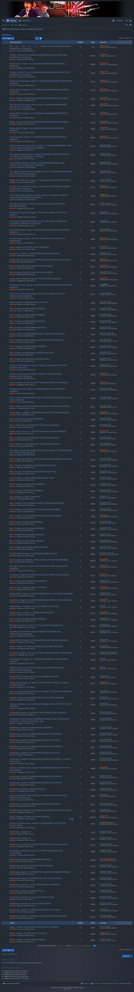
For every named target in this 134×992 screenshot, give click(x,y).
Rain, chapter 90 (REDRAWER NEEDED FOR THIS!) (31, 352)
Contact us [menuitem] (86, 983)
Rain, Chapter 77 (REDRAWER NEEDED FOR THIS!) (31, 478)
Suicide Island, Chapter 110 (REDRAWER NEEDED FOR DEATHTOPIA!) (40, 810)
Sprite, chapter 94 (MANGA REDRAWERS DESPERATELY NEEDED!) (38, 98)
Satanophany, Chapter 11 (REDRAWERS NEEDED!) (31, 612)
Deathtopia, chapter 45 (19, 832)
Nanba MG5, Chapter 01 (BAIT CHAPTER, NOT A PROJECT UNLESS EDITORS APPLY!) (39, 683)
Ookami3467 (106, 718)
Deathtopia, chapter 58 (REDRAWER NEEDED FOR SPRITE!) (35, 782)
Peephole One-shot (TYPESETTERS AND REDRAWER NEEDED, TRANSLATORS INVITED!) (36, 668)
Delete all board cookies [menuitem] (110, 983)
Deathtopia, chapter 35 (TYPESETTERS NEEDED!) (31, 865)
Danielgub (105, 145)
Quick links (4, 21)
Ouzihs (104, 909)
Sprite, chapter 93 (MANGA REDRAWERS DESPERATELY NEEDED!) (38, 122)
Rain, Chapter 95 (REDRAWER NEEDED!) (27, 315)
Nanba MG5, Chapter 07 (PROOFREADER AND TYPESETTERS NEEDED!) (41, 593)
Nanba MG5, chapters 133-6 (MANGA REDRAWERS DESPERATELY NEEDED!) (38, 114)
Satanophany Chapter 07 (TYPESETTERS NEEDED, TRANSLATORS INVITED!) (38, 660)
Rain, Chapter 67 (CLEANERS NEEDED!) (26, 541)
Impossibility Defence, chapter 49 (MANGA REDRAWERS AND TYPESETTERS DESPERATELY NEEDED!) (37, 164)
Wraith (13, 51)
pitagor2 (104, 253)
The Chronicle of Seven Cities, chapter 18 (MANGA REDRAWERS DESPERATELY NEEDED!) (38, 105)
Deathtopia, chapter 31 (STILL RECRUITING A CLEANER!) (34, 884)
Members (26, 20)
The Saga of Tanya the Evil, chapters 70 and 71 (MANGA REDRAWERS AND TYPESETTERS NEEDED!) (40, 172)
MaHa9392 (105, 593)
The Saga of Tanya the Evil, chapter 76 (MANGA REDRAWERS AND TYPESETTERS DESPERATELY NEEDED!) (39, 155)
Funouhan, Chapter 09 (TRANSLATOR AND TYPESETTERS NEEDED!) (39, 575)
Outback (104, 364)
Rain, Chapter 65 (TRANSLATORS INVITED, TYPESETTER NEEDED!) (38, 560)
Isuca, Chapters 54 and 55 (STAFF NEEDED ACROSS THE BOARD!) (38, 382)
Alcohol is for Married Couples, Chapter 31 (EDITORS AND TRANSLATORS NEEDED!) (35, 375)
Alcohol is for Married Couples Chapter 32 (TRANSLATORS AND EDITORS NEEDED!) (37, 366)
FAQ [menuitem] (114, 21)
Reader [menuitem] (120, 20)
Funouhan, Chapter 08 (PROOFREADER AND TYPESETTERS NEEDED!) (40, 600)
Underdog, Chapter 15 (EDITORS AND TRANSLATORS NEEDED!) (37, 712)
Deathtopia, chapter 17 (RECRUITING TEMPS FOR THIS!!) (34, 910)
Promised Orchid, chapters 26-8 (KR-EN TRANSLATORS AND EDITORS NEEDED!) (40, 286)
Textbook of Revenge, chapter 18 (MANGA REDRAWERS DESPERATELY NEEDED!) (41, 82)
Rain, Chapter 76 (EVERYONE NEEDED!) (27, 484)
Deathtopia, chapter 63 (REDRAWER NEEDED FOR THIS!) (34, 740)
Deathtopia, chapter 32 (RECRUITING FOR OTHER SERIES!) (35, 878)
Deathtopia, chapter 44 (19, 838)
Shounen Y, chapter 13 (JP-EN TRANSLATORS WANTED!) (34, 253)
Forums (12, 20)
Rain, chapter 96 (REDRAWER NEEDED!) (27, 308)
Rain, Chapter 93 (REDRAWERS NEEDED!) (27, 327)
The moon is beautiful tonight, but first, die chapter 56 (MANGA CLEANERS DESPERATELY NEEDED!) (38, 222)
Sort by (74, 945)
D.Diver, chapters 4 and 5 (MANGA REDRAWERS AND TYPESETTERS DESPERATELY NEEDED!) (39, 73)
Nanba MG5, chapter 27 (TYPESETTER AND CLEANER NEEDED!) (37, 431)
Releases (39, 29)
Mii (103, 605)
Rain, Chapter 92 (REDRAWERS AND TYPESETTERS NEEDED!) (36, 340)
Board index (15, 29)
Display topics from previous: (52, 945)
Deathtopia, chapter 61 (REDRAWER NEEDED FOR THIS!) (34, 753)
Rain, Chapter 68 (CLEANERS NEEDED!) (26, 534)
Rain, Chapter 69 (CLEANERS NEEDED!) (26, 528)
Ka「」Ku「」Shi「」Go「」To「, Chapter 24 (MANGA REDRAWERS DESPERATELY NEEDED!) (40, 47)
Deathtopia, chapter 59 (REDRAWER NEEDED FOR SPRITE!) (35, 776)
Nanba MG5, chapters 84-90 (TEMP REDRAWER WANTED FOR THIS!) (40, 259)
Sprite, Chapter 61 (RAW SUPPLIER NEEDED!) (29, 816)
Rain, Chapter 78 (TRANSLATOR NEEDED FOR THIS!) (32, 471)
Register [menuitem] (131, 21)
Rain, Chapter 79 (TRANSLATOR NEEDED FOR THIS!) (32, 465)
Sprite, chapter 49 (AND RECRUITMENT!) (27, 939)
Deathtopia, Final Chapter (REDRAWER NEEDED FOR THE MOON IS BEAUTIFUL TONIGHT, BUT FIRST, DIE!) (39, 720)
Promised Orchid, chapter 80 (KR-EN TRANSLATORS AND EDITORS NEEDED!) (39, 231)
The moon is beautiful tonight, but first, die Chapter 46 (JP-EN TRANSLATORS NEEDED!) (37, 294)
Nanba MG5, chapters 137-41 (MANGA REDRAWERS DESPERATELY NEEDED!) (39, 90)
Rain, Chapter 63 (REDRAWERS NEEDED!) (27, 619)
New (7, 38)
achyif (104, 284)
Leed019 (104, 691)
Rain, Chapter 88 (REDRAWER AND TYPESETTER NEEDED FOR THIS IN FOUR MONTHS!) (40, 398)
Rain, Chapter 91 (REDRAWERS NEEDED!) (27, 346)
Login (15, 25)
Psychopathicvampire (109, 652)
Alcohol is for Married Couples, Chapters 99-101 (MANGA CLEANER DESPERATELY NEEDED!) (39, 187)
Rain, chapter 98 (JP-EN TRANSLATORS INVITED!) (31, 272)
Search (6, 25)
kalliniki (104, 703)
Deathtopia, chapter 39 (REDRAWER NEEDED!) (30, 859)
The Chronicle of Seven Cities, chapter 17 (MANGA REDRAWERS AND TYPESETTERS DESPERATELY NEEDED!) (40, 146)
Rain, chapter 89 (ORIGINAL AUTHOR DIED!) (29, 359)
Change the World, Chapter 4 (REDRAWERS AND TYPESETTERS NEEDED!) (37, 390)
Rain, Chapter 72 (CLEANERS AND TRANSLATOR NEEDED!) (35, 515)
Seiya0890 (105, 229)
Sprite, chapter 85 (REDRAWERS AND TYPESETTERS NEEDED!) (37, 334)
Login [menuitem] (127, 21)
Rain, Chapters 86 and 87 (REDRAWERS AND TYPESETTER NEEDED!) (39, 406)
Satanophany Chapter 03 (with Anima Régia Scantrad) (33, 676)
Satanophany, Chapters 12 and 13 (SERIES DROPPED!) (33, 606)
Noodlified (105, 809)
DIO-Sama (105, 203)
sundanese (105, 272)
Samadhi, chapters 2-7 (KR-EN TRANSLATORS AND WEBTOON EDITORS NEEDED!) (37, 205)
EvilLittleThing (107, 822)
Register (24, 25)
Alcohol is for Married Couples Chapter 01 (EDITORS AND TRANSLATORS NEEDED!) (35, 632)
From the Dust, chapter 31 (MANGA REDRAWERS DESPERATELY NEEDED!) (38, 138)
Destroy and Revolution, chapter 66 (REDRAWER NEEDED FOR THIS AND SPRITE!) (39, 768)
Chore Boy (105, 926)
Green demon (106, 388)
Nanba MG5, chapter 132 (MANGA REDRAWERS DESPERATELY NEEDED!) (37, 129)
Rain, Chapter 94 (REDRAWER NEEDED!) (27, 321)
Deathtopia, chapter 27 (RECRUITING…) (27, 891)
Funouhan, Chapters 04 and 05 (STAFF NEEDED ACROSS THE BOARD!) (40, 652)
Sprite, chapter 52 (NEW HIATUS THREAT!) (28, 933)
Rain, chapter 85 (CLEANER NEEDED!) (26, 419)
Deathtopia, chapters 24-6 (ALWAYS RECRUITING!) (32, 897)
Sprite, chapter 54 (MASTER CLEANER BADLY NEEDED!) (34, 927)
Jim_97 (104, 194)
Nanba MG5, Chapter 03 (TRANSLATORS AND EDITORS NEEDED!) (38, 640)
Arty (69, 989)
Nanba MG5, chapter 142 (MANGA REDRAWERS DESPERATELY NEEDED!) (37, 64)
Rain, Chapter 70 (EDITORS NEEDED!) (26, 522)
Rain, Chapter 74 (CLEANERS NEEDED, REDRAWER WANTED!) (36, 503)
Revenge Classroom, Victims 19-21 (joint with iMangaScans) (36, 625)
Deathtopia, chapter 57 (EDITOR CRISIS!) (27, 789)
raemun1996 (106, 293)
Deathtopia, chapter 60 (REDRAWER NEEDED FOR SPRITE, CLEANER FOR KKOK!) (39, 760)
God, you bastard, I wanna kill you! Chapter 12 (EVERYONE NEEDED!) (40, 691)
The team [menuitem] (96, 983)
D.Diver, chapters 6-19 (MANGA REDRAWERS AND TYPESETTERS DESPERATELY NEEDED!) (38, 56)
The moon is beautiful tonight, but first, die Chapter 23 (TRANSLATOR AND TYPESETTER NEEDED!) (40, 451)
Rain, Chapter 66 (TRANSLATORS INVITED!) (28, 547)
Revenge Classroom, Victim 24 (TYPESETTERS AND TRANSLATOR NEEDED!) (38, 567)
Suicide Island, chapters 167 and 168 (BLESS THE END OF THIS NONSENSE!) (37, 239)
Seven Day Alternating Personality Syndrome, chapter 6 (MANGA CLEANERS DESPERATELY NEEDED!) (38, 196)
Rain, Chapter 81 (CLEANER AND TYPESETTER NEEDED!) (34, 444)
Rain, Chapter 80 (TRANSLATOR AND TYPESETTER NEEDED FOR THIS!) (40, 459)
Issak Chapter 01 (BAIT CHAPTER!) (24, 497)
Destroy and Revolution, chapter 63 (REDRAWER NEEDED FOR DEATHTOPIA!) (37, 824)
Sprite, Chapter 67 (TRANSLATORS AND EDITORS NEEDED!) (36, 646)
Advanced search (130, 24)
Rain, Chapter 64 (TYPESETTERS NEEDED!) (28, 581)
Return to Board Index (10, 954)
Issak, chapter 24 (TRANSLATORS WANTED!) (29, 247)
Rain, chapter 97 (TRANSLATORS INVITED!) (28, 302)
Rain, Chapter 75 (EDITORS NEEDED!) (26, 490)
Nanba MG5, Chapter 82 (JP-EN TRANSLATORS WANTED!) (35, 278)
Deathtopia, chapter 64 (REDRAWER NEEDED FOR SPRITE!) (35, 734)
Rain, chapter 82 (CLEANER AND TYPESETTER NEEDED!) (34, 437)
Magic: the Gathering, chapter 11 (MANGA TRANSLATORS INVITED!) (39, 180)
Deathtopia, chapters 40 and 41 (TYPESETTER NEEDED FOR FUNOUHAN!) (36, 851)
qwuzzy (104, 496)
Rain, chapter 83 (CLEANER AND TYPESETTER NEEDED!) (34, 425)
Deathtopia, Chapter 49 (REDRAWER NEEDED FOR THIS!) (34, 804)
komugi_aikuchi (107, 333)
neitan (104, 697)
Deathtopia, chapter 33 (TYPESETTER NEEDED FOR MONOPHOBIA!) (39, 872)
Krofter (104, 212)
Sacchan (104, 624)
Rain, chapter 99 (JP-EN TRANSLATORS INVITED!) (31, 266)
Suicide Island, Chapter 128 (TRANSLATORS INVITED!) (33, 553)
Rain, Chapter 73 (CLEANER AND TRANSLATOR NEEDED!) (35, 509)
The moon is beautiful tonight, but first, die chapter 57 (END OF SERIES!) (38, 213)
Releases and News (27, 29)
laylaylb (104, 639)
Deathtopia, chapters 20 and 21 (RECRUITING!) (30, 903)
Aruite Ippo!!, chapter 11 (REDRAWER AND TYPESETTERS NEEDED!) (39, 412)
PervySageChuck (108, 859)
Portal (7, 29)
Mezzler (104, 580)
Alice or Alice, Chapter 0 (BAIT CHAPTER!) (27, 587)
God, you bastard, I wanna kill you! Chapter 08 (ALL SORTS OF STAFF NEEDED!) (40, 705)
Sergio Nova (106, 831)
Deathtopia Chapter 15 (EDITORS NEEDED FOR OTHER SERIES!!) (38, 916)
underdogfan (106, 712)
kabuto (104, 932)
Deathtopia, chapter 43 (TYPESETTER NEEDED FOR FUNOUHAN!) (38, 844)
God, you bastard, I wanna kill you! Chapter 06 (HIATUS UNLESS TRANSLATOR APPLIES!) (38, 796)
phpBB (60, 987)
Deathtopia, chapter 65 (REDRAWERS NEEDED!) (30, 727)
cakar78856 (105, 179)
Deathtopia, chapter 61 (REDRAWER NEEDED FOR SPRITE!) (35, 746)
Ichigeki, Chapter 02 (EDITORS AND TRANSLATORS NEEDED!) (36, 697)
